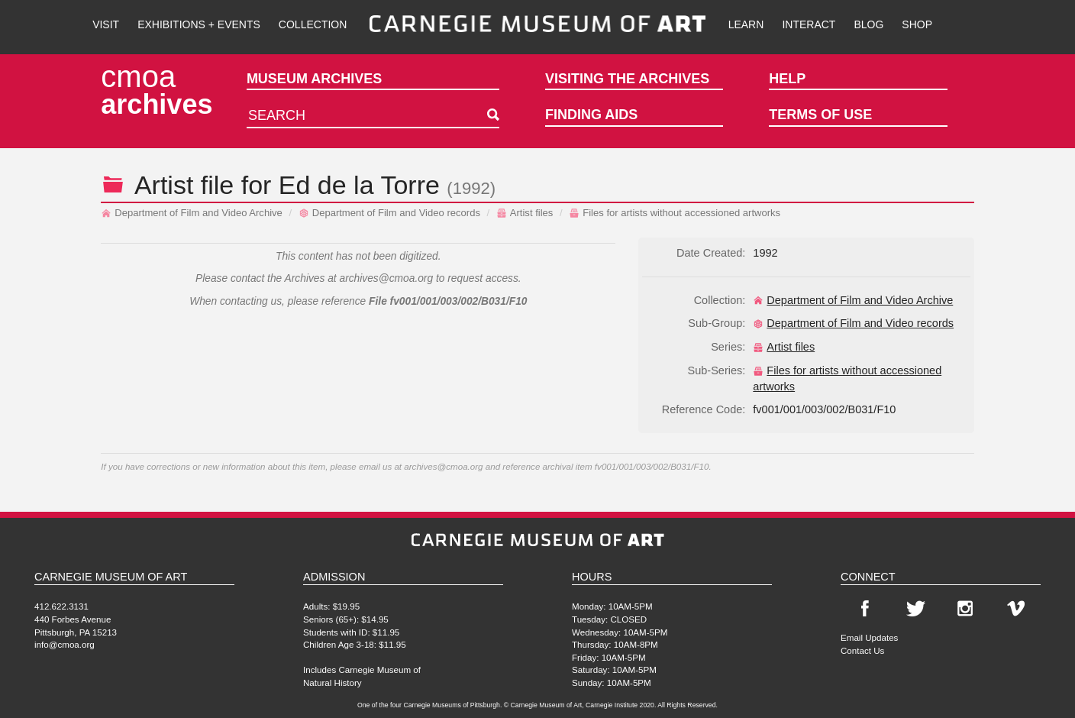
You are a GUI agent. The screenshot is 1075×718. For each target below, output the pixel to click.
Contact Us (862, 650)
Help (787, 78)
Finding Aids (591, 114)
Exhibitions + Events (198, 24)
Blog (868, 24)
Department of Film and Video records (389, 212)
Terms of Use (820, 114)
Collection (313, 24)
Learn (746, 24)
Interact (808, 24)
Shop (917, 24)
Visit (105, 24)
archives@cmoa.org (386, 278)
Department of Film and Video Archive (191, 212)
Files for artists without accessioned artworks (674, 212)
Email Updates (869, 637)
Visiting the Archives (627, 78)
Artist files (525, 212)
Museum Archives (314, 78)
